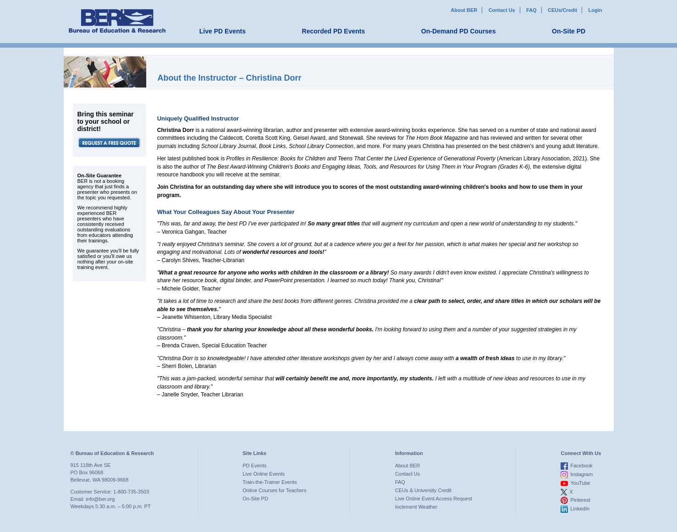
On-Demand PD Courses (458, 31)
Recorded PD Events (333, 31)
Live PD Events (222, 31)
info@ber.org (100, 499)
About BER (464, 10)
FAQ (531, 10)
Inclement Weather (416, 507)
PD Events (254, 465)
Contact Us (502, 10)
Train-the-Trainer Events (269, 482)
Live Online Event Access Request (433, 498)
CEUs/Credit (562, 10)
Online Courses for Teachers (274, 490)
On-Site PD (568, 31)
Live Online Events (263, 474)
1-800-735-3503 (131, 491)
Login (595, 10)
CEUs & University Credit (423, 490)
